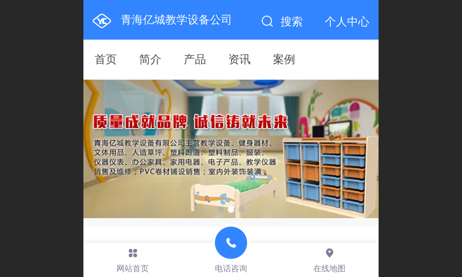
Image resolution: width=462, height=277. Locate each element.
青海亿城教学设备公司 (176, 19)
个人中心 (347, 21)
